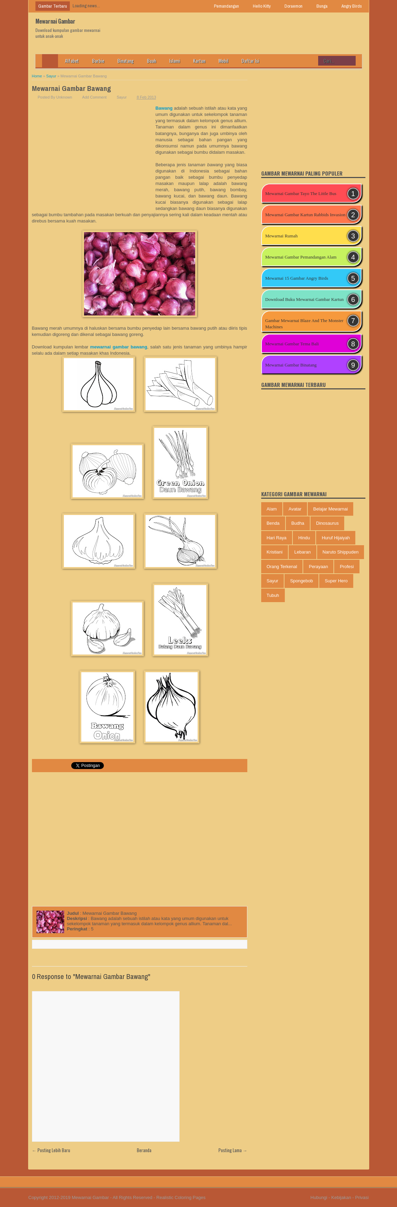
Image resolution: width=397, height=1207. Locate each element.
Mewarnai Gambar (55, 21)
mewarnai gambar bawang (118, 346)
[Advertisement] (93, 157)
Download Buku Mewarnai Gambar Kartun (304, 299)
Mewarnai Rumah (281, 235)
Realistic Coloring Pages (181, 1197)
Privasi (362, 1197)
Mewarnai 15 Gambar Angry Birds (296, 278)
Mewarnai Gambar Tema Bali (292, 343)
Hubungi (319, 1197)
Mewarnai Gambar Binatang (291, 365)
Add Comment (94, 97)
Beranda (144, 1150)
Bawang (164, 108)
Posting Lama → (232, 1150)
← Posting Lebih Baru (51, 1150)
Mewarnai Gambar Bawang (71, 88)
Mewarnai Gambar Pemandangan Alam (301, 257)
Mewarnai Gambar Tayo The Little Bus (301, 193)
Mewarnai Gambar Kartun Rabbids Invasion (305, 214)
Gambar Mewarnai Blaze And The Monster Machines (304, 323)
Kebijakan (341, 1197)
